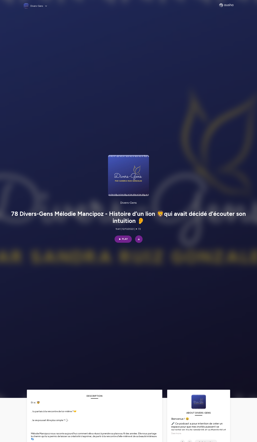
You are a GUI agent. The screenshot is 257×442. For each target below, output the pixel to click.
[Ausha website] (226, 5)
